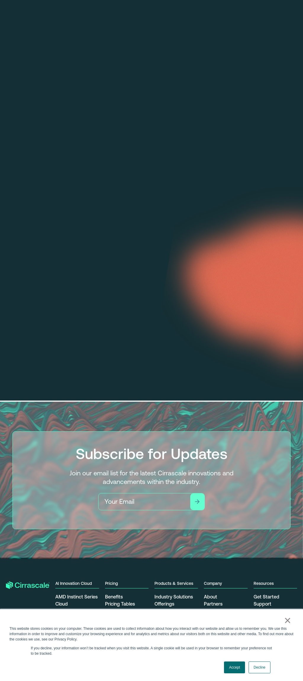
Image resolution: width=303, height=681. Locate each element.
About (210, 596)
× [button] (287, 620)
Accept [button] (234, 667)
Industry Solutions (173, 596)
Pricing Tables (120, 603)
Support (262, 603)
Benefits (114, 596)
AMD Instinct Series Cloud (76, 600)
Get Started (266, 596)
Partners (213, 603)
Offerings (164, 603)
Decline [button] (259, 667)
